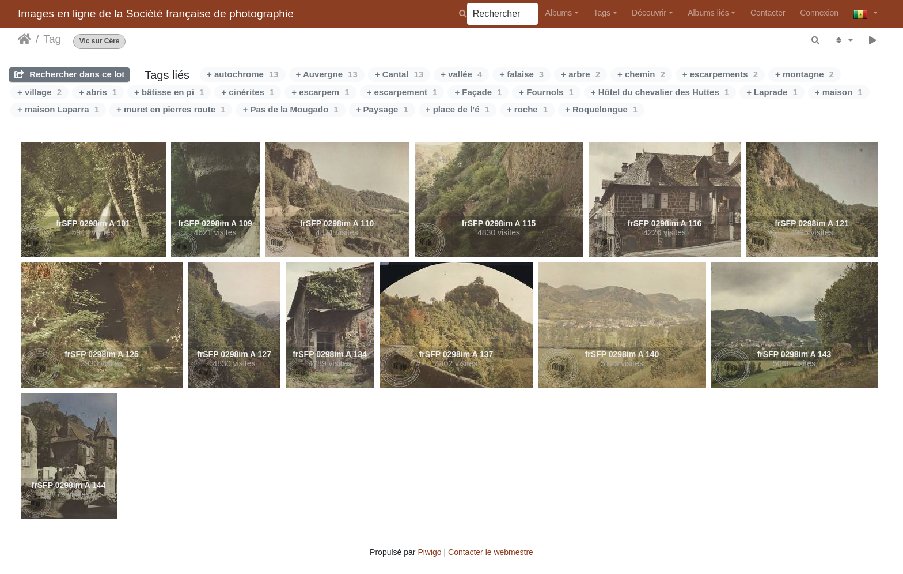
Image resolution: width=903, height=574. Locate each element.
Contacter (768, 12)
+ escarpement (402, 92)
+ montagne (804, 74)
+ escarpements (720, 74)
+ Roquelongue (601, 109)
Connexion (819, 12)
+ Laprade (772, 92)
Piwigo (429, 552)
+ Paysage (382, 109)
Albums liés (708, 12)
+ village (39, 92)
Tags (601, 12)
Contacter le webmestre (490, 552)
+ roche (527, 109)
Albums (558, 12)
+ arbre (580, 74)
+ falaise (521, 74)
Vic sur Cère (99, 41)
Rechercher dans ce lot (69, 74)
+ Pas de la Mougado (290, 109)
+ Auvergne (327, 74)
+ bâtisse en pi (169, 92)
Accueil (24, 39)
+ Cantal (399, 74)
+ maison (839, 92)
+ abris (98, 92)
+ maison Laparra (58, 109)
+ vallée (461, 74)
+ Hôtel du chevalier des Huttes (660, 92)
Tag (52, 39)
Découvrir (649, 12)
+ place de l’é (458, 109)
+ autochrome (242, 74)
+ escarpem (320, 92)
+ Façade (478, 92)
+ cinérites (247, 92)
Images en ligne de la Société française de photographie (156, 13)
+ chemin (641, 74)
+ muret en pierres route (171, 109)
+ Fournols (546, 92)
